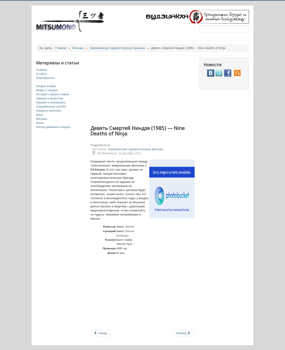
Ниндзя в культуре (48, 110)
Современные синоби (51, 106)
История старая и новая (52, 94)
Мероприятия (45, 78)
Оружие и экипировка (50, 102)
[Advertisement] (147, 89)
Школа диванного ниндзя (53, 127)
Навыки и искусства (49, 98)
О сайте (41, 74)
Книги (40, 123)
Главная (41, 69)
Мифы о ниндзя (47, 90)
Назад (100, 333)
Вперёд (183, 333)
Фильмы (41, 118)
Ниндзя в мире (46, 86)
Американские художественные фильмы (135, 149)
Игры (39, 114)
